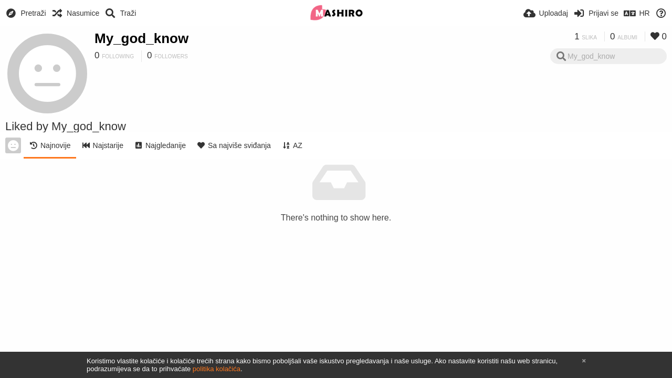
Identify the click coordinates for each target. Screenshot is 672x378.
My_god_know (141, 38)
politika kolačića (216, 369)
